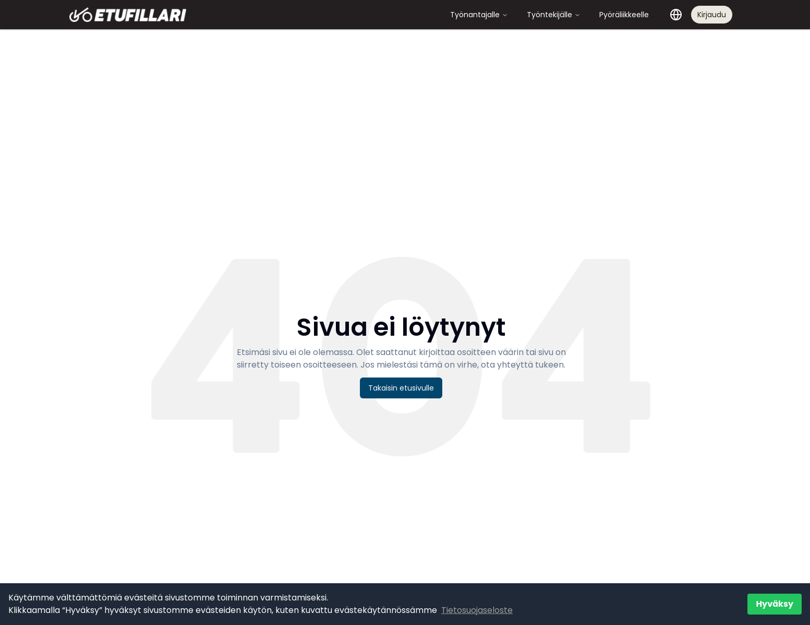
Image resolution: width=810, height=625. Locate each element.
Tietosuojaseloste (477, 610)
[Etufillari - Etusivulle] (127, 14)
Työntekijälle (554, 14)
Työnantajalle (479, 14)
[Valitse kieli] (676, 14)
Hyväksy (774, 604)
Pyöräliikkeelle (624, 14)
